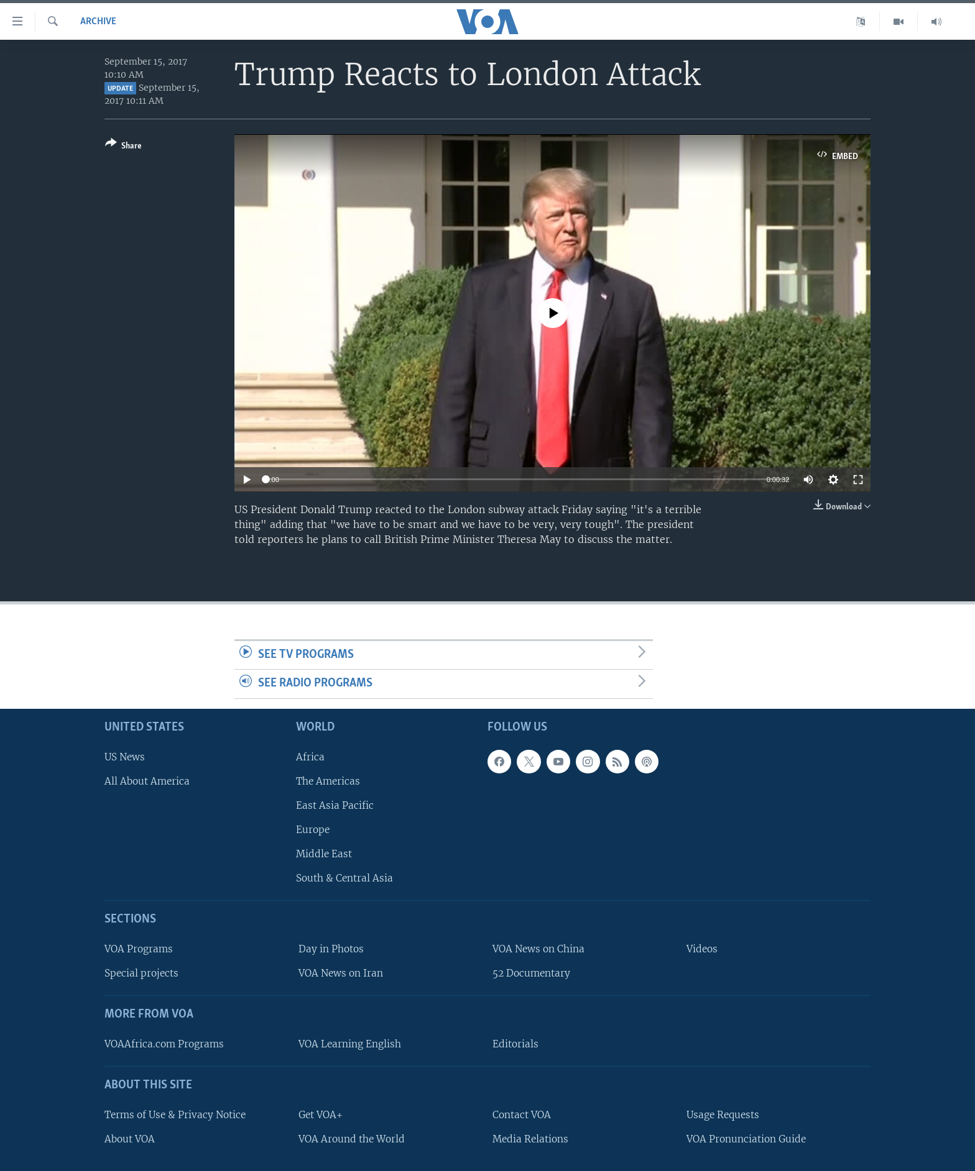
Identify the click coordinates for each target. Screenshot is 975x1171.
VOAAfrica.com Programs (164, 1044)
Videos (702, 949)
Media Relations (530, 1139)
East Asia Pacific (335, 805)
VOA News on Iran (340, 973)
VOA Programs (138, 949)
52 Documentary (531, 973)
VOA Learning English (349, 1044)
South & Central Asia (344, 878)
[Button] (123, 147)
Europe (313, 830)
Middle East (324, 854)
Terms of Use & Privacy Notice (175, 1115)
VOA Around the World (351, 1139)
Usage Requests (722, 1115)
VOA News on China (538, 949)
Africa (310, 757)
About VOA (129, 1139)
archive (98, 22)
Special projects (141, 973)
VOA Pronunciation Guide (746, 1139)
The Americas (328, 781)
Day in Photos (331, 949)
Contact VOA (521, 1115)
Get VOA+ (320, 1115)
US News (124, 757)
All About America (147, 781)
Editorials (515, 1044)
